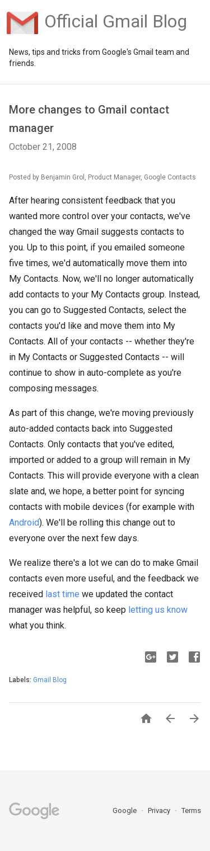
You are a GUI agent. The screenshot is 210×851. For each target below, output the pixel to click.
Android (24, 522)
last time (62, 594)
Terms (191, 810)
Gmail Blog (50, 680)
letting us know (158, 609)
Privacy (160, 810)
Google (125, 810)
